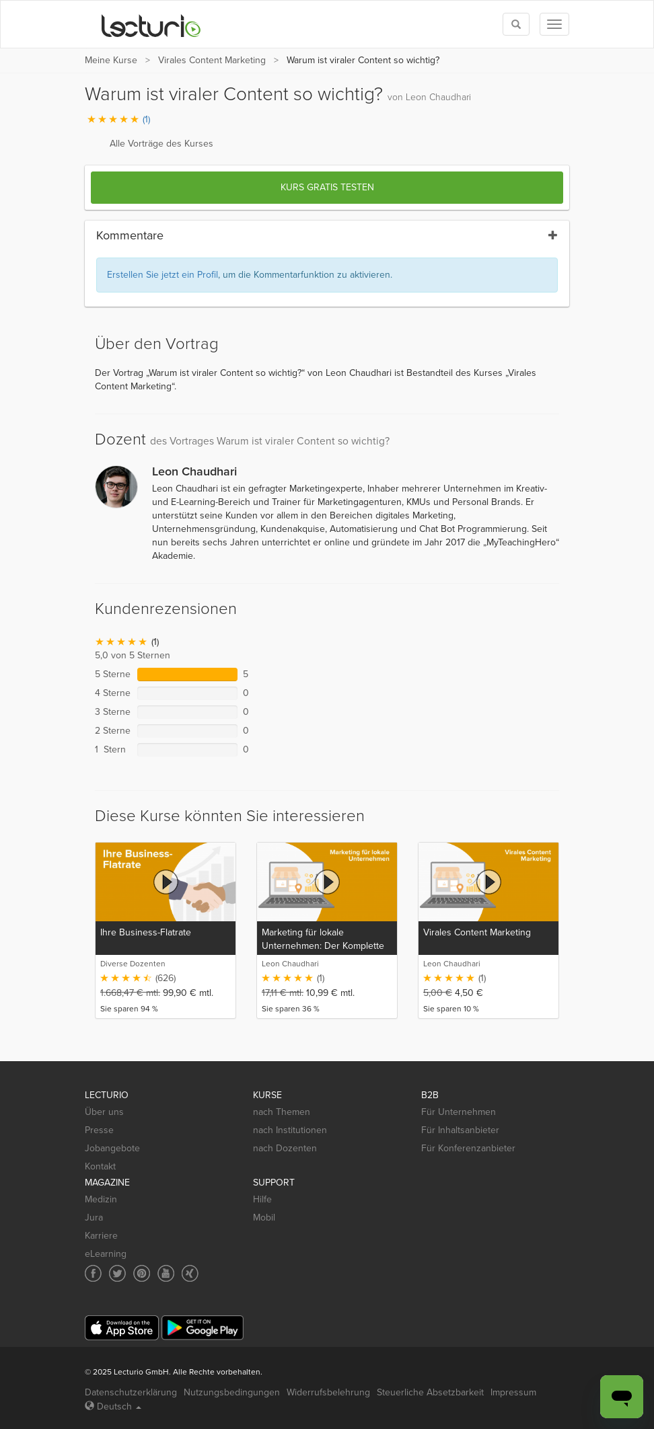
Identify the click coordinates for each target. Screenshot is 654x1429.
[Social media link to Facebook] (93, 1273)
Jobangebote (112, 1148)
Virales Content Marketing (212, 60)
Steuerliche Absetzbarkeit (430, 1392)
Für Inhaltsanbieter (460, 1130)
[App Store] (122, 1327)
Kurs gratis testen (327, 187)
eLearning (105, 1254)
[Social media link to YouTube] (165, 1273)
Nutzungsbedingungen (232, 1392)
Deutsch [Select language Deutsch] (113, 1406)
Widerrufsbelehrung (328, 1392)
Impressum (513, 1392)
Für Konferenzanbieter (468, 1148)
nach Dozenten (285, 1148)
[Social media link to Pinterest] (141, 1273)
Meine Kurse (111, 60)
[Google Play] (202, 1327)
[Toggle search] (516, 24)
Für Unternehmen (458, 1112)
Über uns (104, 1112)
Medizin (101, 1199)
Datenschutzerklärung (131, 1392)
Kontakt (100, 1166)
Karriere (101, 1235)
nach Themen (281, 1112)
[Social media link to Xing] (190, 1273)
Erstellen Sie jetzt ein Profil (162, 274)
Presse (99, 1130)
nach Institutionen (290, 1130)
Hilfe (262, 1199)
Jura (94, 1217)
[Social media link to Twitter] (117, 1273)
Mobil (264, 1217)
